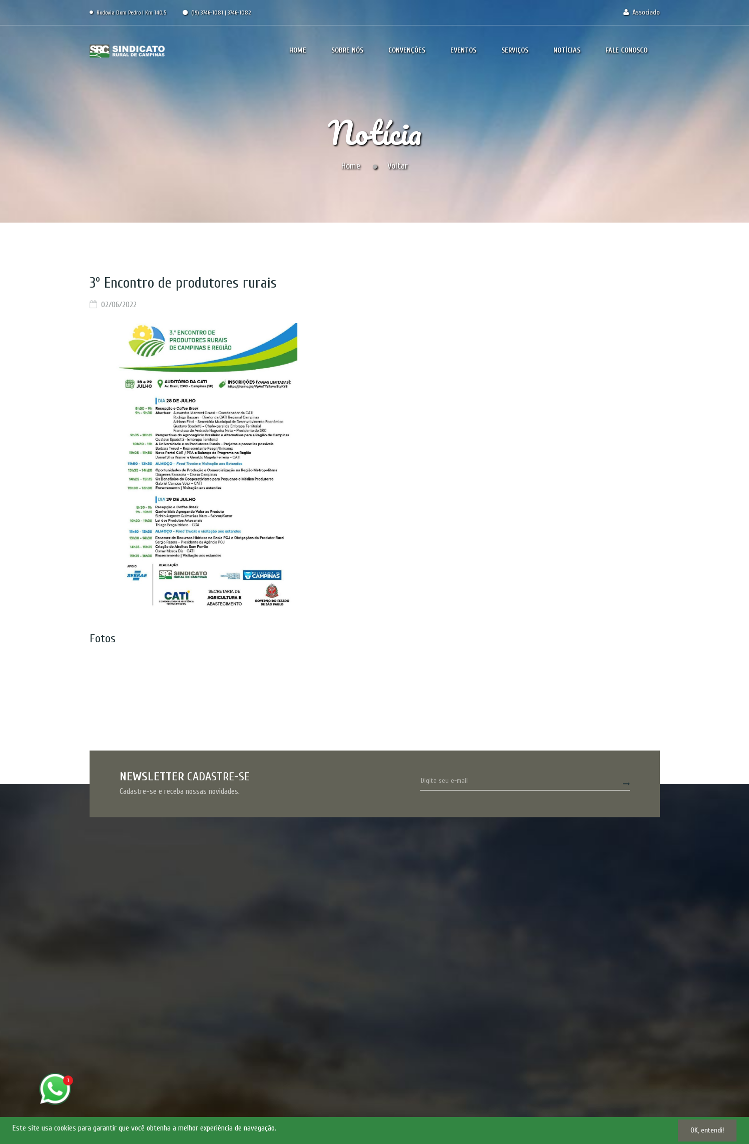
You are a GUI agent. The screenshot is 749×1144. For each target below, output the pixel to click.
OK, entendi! (707, 1130)
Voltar (397, 166)
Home (350, 166)
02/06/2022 (119, 304)
